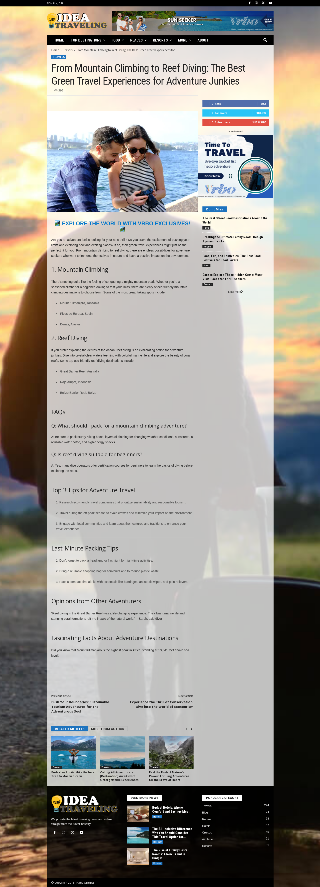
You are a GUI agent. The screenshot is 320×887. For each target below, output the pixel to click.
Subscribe (259, 122)
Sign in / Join (55, 3)
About (203, 40)
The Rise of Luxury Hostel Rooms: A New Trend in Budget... (170, 854)
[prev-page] (186, 729)
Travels (67, 50)
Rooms (208, 246)
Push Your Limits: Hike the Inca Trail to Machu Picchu (72, 774)
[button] (265, 40)
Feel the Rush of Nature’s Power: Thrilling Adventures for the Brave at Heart (169, 776)
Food (118, 40)
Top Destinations (88, 40)
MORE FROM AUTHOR (107, 729)
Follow (261, 113)
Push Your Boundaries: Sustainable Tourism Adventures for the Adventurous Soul (80, 706)
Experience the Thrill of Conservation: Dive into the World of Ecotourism (161, 704)
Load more (235, 291)
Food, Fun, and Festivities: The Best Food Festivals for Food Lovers (231, 258)
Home (59, 40)
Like (263, 103)
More (184, 40)
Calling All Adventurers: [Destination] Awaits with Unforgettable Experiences (119, 776)
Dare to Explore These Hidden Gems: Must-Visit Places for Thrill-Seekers (232, 277)
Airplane (207, 839)
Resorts (162, 40)
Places (138, 40)
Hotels (157, 816)
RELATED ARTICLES (69, 729)
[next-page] (191, 729)
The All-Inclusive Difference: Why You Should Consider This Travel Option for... (172, 833)
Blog (205, 812)
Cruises (207, 832)
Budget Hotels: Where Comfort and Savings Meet (171, 810)
